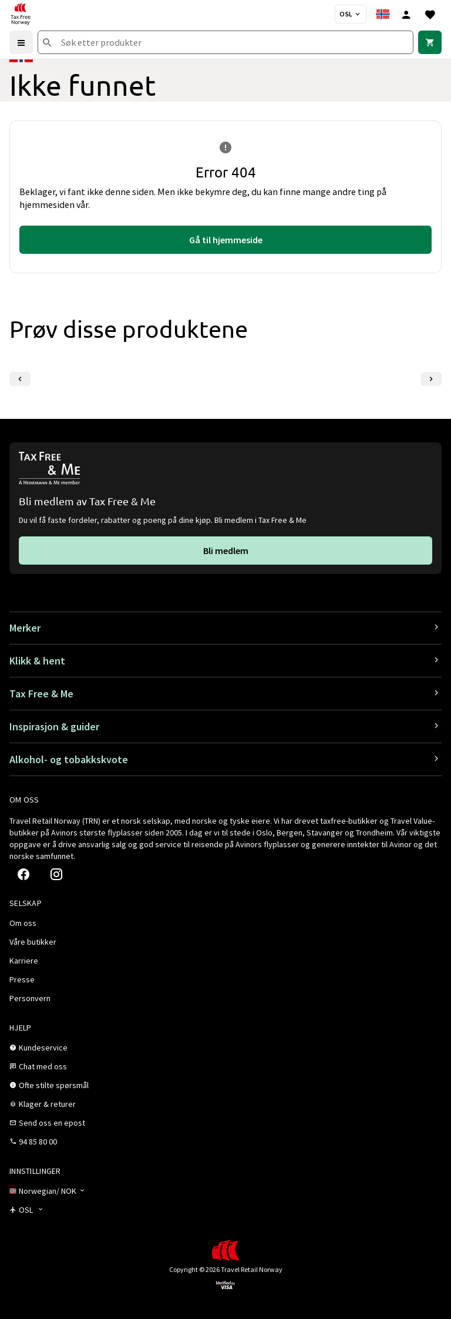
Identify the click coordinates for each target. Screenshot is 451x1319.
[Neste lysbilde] (431, 379)
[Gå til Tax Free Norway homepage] (20, 14)
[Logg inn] (406, 14)
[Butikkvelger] (350, 14)
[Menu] (21, 42)
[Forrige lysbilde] (20, 379)
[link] (430, 42)
